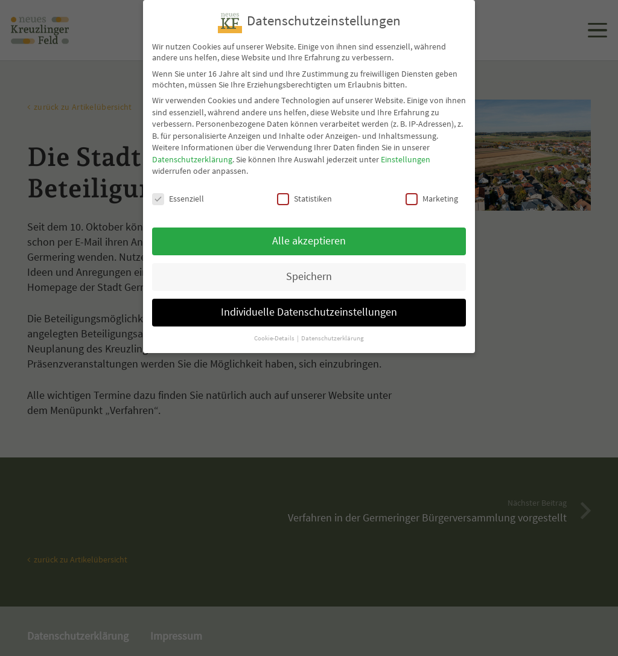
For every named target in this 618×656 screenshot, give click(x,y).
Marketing (432, 186)
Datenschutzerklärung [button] (332, 326)
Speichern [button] (309, 264)
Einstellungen (405, 147)
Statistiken (304, 186)
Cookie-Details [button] (275, 326)
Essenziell (178, 186)
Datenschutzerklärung (192, 147)
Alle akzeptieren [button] (309, 228)
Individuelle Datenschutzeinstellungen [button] (309, 300)
